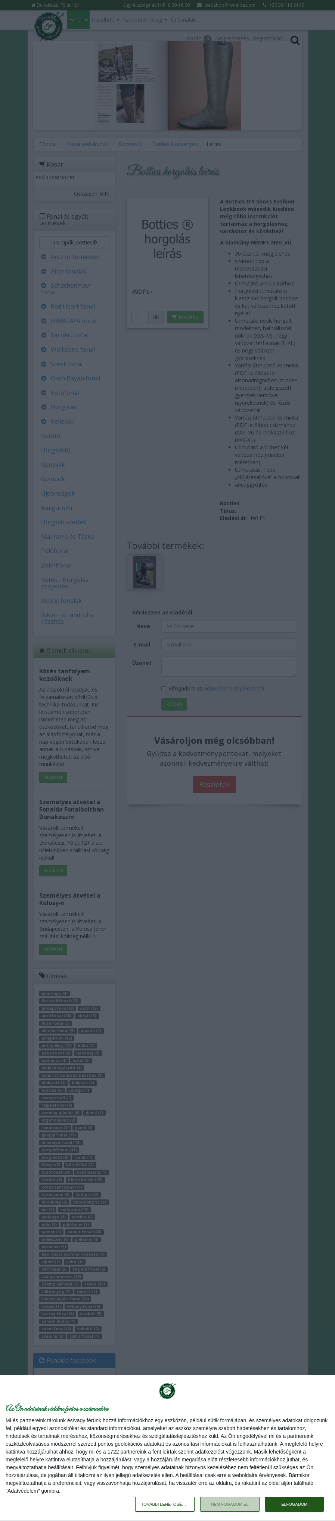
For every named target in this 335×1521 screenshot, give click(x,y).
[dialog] (167, 1448)
